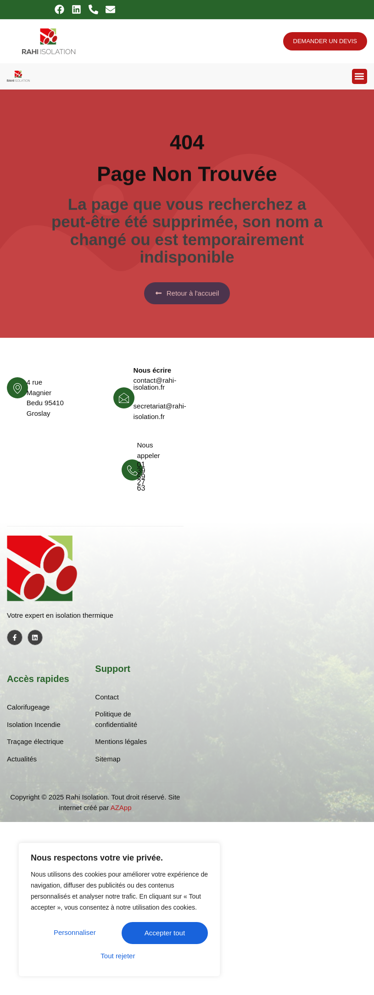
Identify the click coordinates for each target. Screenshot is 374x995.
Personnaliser (75, 934)
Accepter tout (119, 956)
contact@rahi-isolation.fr (155, 383)
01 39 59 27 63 (141, 476)
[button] (359, 76)
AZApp (121, 807)
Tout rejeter (163, 934)
